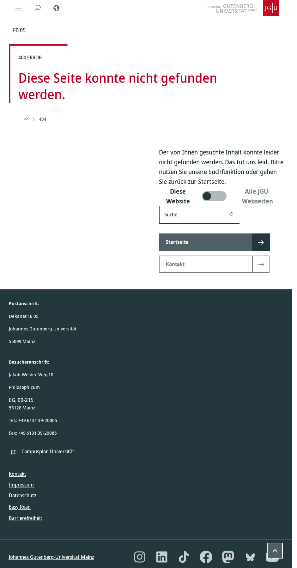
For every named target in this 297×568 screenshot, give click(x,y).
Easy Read (20, 506)
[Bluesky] (250, 557)
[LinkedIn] (161, 557)
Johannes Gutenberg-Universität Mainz (51, 556)
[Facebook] (206, 557)
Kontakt (17, 473)
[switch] (221, 196)
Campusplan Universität (47, 451)
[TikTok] (184, 557)
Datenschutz (22, 495)
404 (42, 119)
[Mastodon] (228, 557)
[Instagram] (139, 557)
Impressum (21, 484)
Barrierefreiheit (25, 518)
